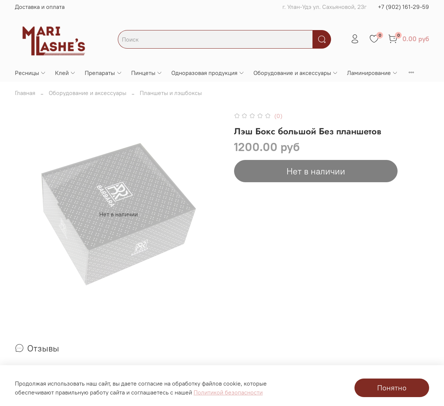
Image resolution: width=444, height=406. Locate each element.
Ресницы (30, 72)
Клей (65, 72)
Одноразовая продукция (207, 72)
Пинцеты (146, 72)
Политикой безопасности (228, 392)
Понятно (391, 387)
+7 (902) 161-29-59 (403, 6)
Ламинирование (372, 72)
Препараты (103, 72)
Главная (25, 92)
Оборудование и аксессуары (295, 72)
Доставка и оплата (40, 6)
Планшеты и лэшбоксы (171, 92)
